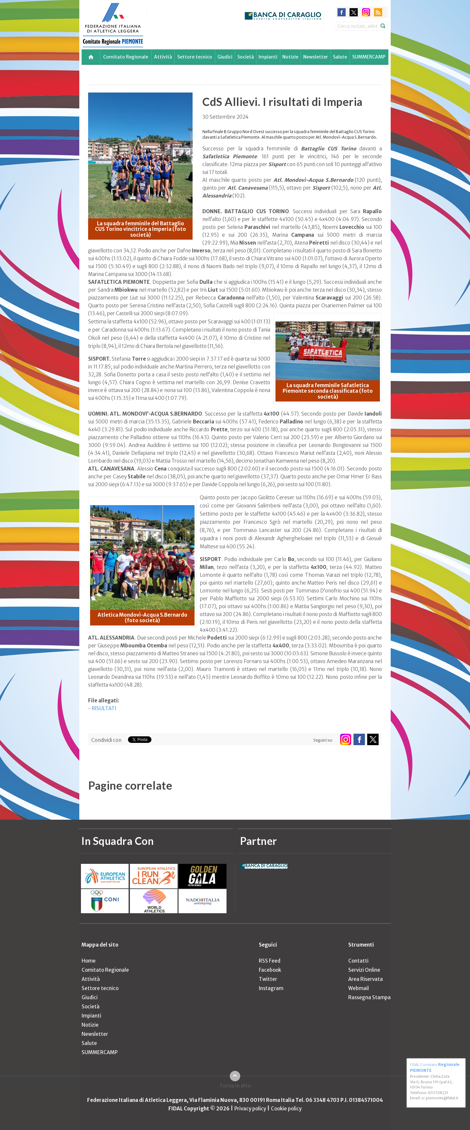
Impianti (267, 57)
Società (245, 57)
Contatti (358, 961)
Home (89, 961)
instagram (366, 12)
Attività (163, 57)
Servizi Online (364, 970)
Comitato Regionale (125, 57)
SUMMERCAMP (368, 57)
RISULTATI (104, 708)
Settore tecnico (194, 57)
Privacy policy (250, 1108)
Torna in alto (235, 1086)
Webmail (358, 988)
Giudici (224, 57)
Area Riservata (365, 979)
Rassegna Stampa (369, 997)
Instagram (271, 988)
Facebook (270, 970)
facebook (341, 12)
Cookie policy (286, 1108)
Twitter (268, 979)
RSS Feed (269, 961)
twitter (354, 12)
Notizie (290, 57)
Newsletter (315, 57)
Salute (340, 57)
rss (378, 12)
